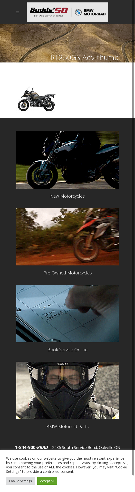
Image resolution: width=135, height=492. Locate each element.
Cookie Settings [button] (20, 481)
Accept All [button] (47, 481)
